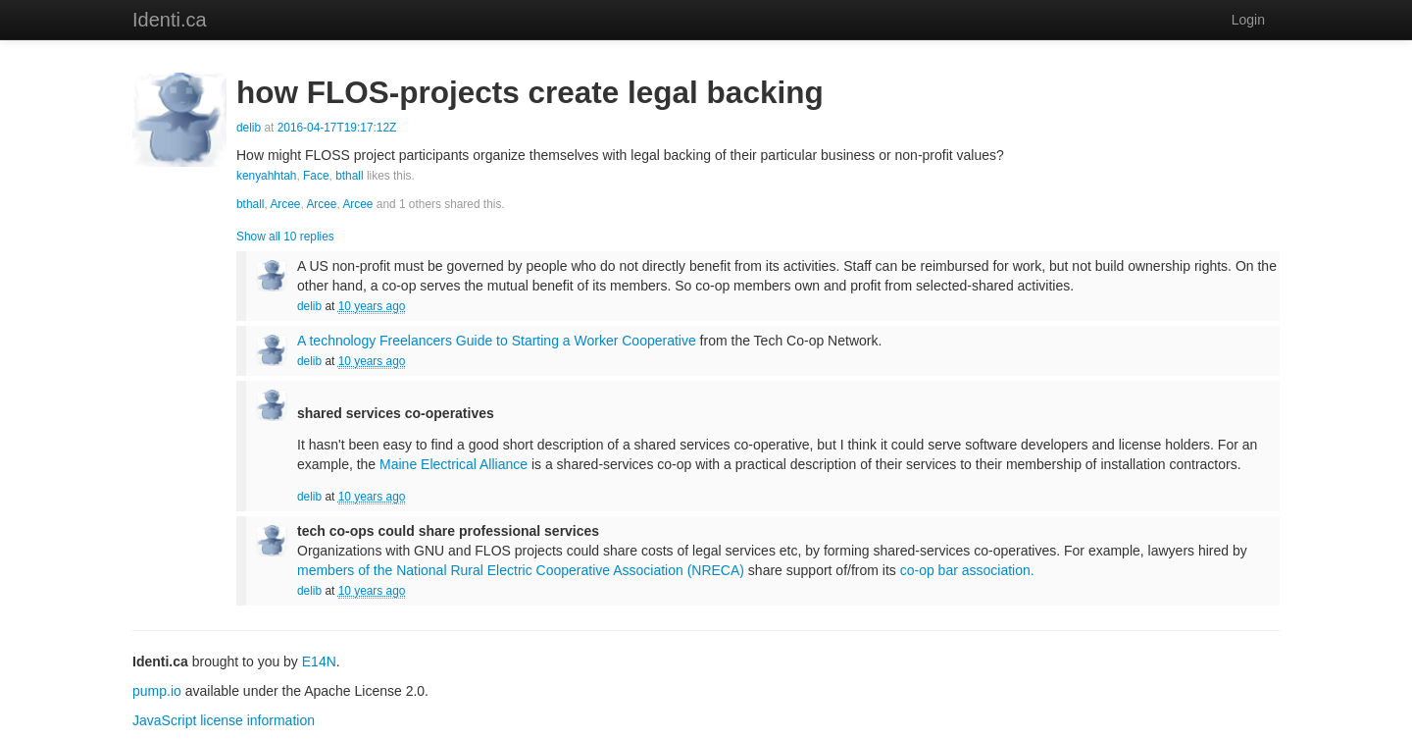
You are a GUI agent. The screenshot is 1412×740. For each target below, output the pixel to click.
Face (315, 176)
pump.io (156, 691)
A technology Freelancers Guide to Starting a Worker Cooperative (496, 340)
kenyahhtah (266, 176)
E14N (319, 661)
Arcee (285, 204)
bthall (349, 176)
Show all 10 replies (285, 236)
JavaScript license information (223, 720)
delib (248, 127)
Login (1248, 19)
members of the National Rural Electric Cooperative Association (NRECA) (520, 570)
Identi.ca (169, 19)
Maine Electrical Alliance (453, 464)
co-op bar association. (967, 570)
